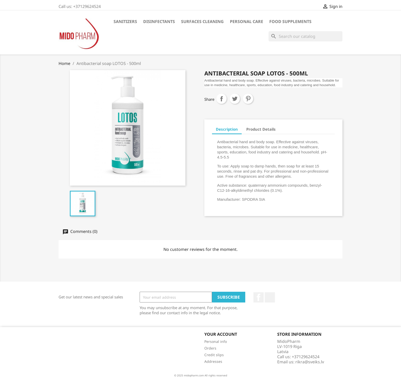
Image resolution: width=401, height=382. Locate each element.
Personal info (215, 341)
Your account (220, 334)
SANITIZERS (125, 21)
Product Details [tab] (261, 129)
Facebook (258, 297)
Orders (210, 348)
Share (221, 99)
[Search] (305, 36)
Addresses (213, 361)
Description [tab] (227, 129)
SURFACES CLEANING (202, 21)
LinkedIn (270, 297)
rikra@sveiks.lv (309, 362)
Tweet (235, 99)
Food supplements (290, 21)
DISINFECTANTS (159, 21)
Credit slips (214, 354)
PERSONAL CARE (246, 21)
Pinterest (248, 99)
